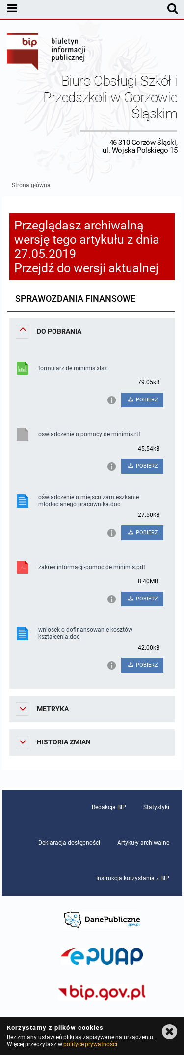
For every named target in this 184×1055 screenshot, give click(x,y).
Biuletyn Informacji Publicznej (46, 53)
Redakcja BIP (109, 807)
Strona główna (31, 185)
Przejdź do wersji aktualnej (86, 268)
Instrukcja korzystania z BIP (132, 878)
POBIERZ (142, 400)
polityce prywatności (90, 1044)
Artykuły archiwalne (143, 842)
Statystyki (156, 807)
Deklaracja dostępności (69, 842)
